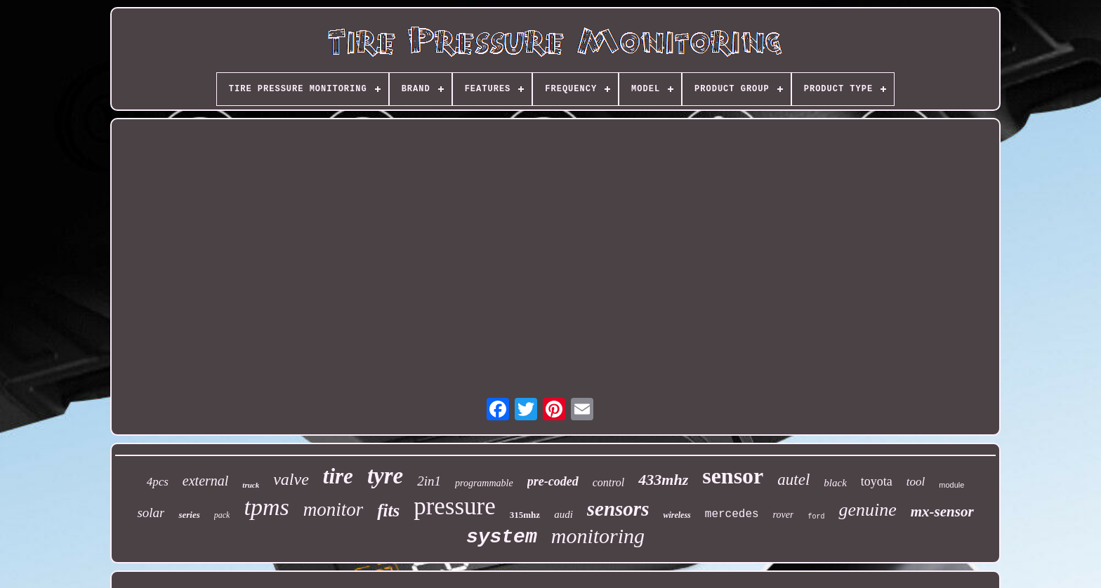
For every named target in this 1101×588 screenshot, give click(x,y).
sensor (732, 475)
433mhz (663, 479)
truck (250, 485)
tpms (266, 507)
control (609, 482)
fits (388, 510)
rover (783, 514)
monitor (333, 509)
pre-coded (553, 481)
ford (815, 517)
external (206, 480)
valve (291, 479)
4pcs (158, 481)
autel (793, 479)
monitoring (598, 535)
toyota (876, 481)
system (501, 537)
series (188, 514)
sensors (618, 508)
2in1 (429, 481)
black (835, 482)
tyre (385, 475)
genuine (867, 510)
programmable (484, 483)
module (951, 485)
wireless (676, 515)
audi (563, 514)
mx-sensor (942, 511)
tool (915, 481)
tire (338, 476)
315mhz (525, 514)
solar (150, 512)
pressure (455, 506)
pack (222, 515)
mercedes (732, 514)
